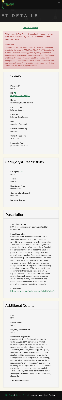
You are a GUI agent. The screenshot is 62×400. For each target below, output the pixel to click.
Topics (13, 179)
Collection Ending (18, 136)
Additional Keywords (19, 381)
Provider (13, 114)
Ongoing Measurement (20, 329)
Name (13, 100)
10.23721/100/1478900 (20, 96)
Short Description (18, 224)
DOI (13, 93)
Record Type (16, 107)
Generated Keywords (20, 337)
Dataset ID (15, 86)
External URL (16, 289)
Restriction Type (17, 186)
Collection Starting (18, 129)
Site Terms (9, 395)
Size (12, 315)
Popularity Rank (17, 143)
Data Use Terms (17, 200)
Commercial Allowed (20, 193)
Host (12, 122)
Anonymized (16, 322)
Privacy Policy (22, 395)
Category (16, 172)
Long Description (18, 234)
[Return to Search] (30, 28)
